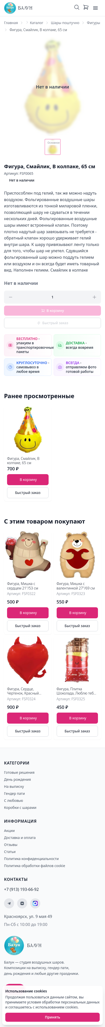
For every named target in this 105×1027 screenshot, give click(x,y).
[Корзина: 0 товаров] (86, 8)
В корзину (52, 310)
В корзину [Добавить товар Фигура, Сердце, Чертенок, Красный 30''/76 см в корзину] (28, 718)
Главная (11, 22)
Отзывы (10, 844)
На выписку (14, 786)
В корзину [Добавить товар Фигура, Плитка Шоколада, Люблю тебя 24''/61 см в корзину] (77, 718)
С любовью (13, 800)
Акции (9, 830)
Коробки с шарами (20, 807)
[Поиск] (77, 8)
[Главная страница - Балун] (18, 8)
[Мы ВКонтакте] (22, 903)
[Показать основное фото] (53, 147)
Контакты (16, 879)
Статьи (10, 851)
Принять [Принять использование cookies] (52, 1017)
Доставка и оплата (20, 837)
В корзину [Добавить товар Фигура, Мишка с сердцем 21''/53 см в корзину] (77, 612)
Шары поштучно (65, 22)
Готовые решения (19, 772)
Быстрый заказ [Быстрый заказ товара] (28, 492)
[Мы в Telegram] (9, 903)
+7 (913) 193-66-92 (21, 889)
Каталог (36, 22)
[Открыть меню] (95, 8)
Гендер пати (14, 793)
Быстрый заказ (52, 322)
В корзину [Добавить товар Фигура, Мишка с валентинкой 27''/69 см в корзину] (28, 612)
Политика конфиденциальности (31, 858)
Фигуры (93, 22)
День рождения (17, 779)
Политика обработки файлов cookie (34, 865)
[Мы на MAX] (35, 903)
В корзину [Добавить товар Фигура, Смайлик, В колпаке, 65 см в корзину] (28, 479)
